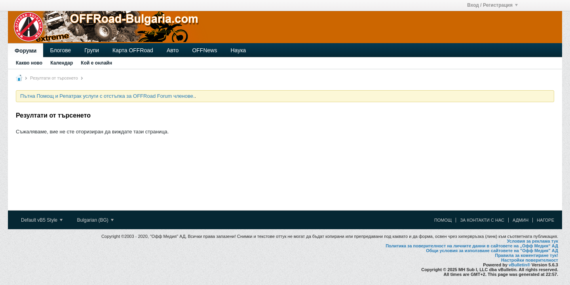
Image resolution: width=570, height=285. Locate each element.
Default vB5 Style (42, 220)
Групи (91, 50)
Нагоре (545, 220)
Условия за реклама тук (532, 241)
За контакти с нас (482, 220)
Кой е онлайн (96, 63)
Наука (238, 50)
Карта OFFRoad (132, 50)
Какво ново (29, 63)
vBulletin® (519, 264)
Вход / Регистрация (492, 5)
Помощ (443, 220)
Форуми (25, 51)
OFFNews (204, 50)
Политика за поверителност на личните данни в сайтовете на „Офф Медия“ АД (472, 245)
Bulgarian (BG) (95, 220)
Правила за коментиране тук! (526, 255)
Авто (173, 50)
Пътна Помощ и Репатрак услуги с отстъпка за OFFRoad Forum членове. (107, 96)
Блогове (60, 50)
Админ (520, 220)
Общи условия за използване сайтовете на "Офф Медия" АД (492, 250)
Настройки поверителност (529, 260)
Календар (61, 63)
